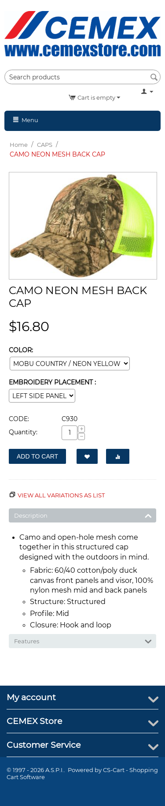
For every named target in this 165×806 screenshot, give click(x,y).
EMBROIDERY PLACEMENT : (52, 382)
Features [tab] (83, 640)
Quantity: (23, 432)
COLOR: (21, 350)
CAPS (44, 144)
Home (19, 144)
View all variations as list (61, 495)
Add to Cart (37, 456)
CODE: (19, 419)
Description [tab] (83, 515)
